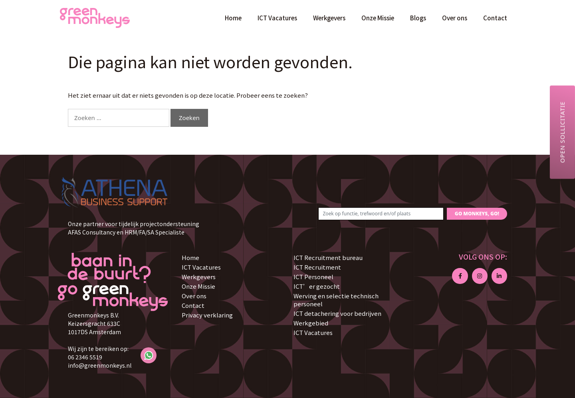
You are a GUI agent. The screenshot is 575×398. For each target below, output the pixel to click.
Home (233, 18)
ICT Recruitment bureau (328, 257)
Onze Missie (377, 18)
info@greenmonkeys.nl (99, 365)
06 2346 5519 (85, 357)
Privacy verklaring (207, 315)
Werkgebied (310, 323)
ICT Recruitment (317, 267)
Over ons (454, 18)
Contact (495, 18)
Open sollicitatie (562, 132)
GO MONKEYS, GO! (477, 213)
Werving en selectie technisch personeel (336, 300)
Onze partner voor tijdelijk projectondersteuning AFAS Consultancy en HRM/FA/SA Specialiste (133, 228)
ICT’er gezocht (316, 286)
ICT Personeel (313, 276)
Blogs (418, 18)
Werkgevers (329, 18)
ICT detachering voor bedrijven (337, 313)
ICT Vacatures (277, 18)
